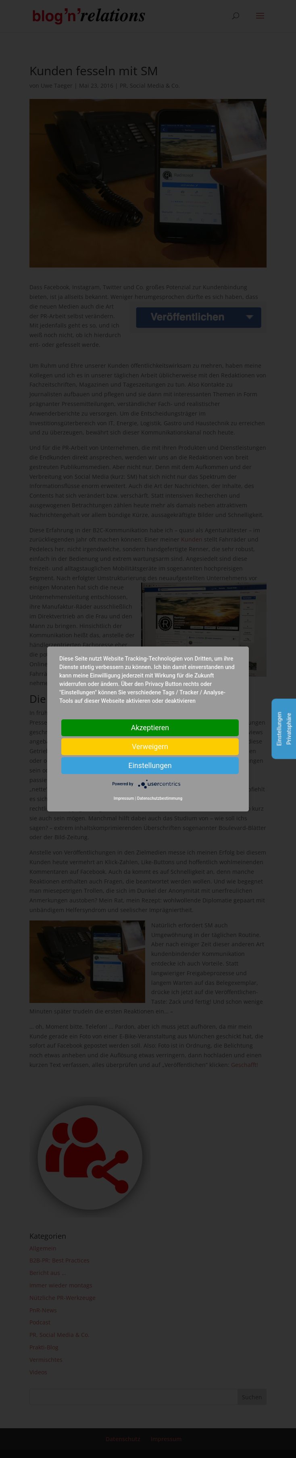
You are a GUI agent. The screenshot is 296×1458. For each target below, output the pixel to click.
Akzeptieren (150, 727)
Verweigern (150, 746)
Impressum (124, 798)
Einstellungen (149, 765)
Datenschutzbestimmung (159, 798)
